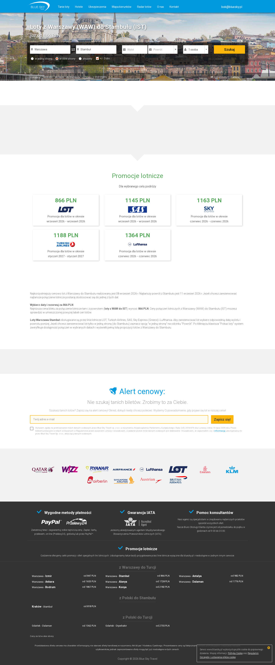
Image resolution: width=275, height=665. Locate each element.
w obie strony (65, 58)
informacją (219, 431)
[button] (232, 7)
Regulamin (253, 653)
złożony (85, 58)
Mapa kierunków (121, 6)
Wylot (130, 49)
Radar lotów (144, 6)
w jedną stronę (41, 58)
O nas (160, 6)
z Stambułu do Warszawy (228, 76)
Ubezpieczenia (97, 6)
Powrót (158, 49)
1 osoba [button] (193, 49)
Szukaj (229, 49)
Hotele (79, 6)
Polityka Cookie (235, 653)
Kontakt (174, 6)
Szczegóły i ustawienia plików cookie (218, 657)
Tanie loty (63, 6)
